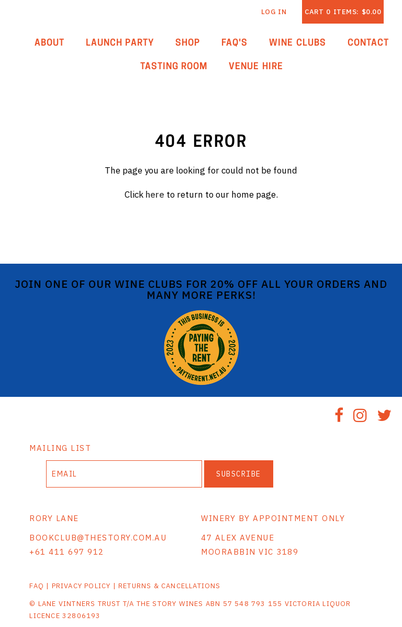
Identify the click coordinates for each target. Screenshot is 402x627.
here (155, 194)
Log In (274, 11)
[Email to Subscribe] (124, 474)
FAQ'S (234, 43)
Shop (187, 43)
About (49, 43)
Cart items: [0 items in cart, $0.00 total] (343, 11)
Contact (368, 43)
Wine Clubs (297, 43)
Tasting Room (174, 66)
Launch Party (120, 43)
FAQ (36, 585)
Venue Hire (256, 66)
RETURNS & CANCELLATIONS (169, 585)
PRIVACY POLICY (81, 585)
